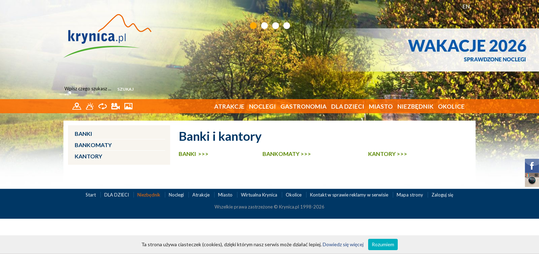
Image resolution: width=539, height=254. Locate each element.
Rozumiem (383, 244)
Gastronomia (303, 106)
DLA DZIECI (347, 106)
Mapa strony (410, 195)
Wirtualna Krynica (259, 195)
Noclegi (262, 106)
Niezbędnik (415, 106)
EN (466, 6)
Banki (83, 133)
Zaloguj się (442, 195)
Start (91, 195)
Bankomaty (93, 144)
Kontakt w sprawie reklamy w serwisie (349, 195)
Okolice (451, 106)
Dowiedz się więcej (343, 244)
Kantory (88, 156)
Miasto (381, 106)
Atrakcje (229, 106)
